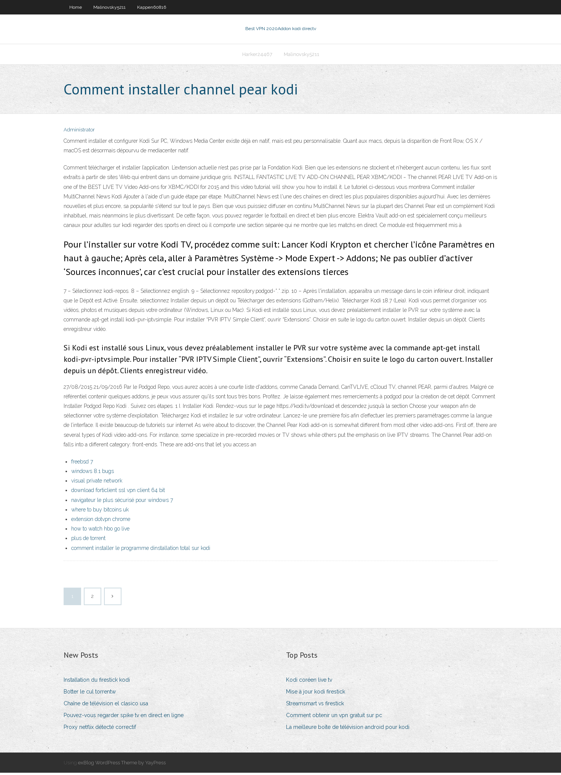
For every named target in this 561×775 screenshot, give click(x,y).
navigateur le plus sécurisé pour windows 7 (122, 502)
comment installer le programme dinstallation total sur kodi (140, 550)
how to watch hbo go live (100, 531)
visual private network (96, 483)
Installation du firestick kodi (97, 682)
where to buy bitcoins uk (100, 512)
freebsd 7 (82, 464)
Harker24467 (257, 56)
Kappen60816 (151, 7)
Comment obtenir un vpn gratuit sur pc (334, 718)
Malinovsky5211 (109, 7)
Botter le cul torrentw (90, 694)
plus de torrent (88, 541)
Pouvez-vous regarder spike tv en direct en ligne (124, 718)
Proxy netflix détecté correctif (100, 730)
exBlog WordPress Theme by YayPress (122, 765)
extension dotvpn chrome (100, 521)
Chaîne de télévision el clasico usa (106, 706)
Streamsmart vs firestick (315, 706)
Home (75, 7)
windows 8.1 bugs (92, 473)
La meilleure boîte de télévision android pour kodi (347, 730)
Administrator (79, 132)
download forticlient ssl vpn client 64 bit (118, 493)
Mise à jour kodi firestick (315, 694)
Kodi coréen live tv (309, 682)
